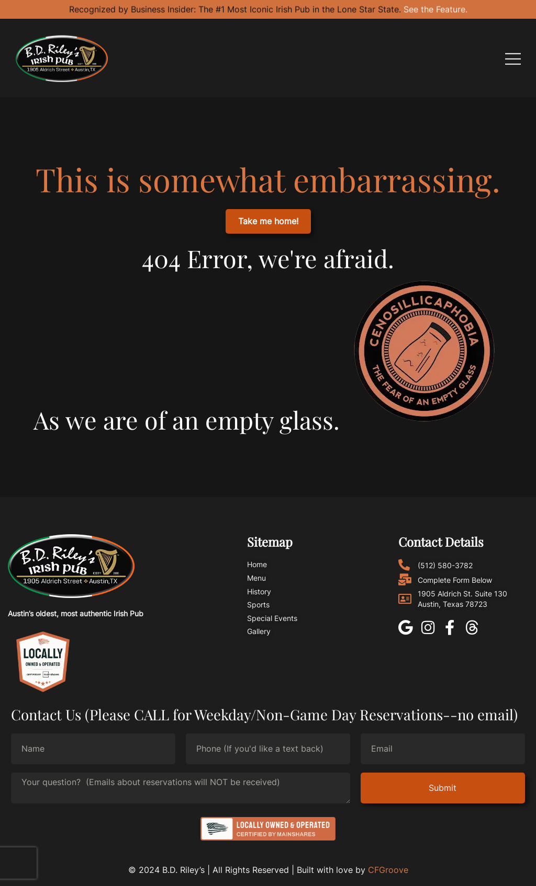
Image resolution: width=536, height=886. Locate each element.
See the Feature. (435, 7)
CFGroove (388, 870)
